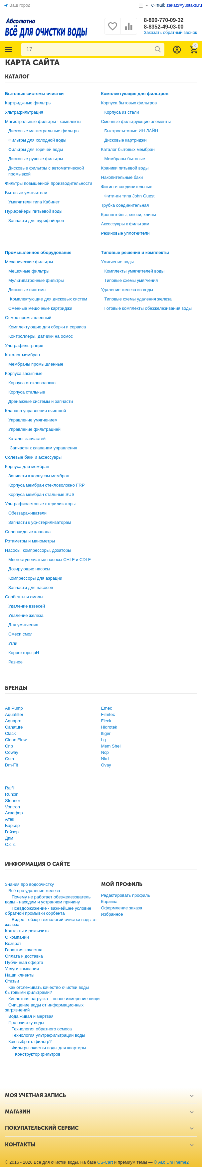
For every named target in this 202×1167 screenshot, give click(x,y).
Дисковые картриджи (125, 140)
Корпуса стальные (26, 392)
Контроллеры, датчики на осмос (40, 336)
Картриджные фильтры (28, 102)
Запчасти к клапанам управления (43, 447)
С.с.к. (10, 844)
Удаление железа (25, 615)
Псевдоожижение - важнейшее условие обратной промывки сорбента (48, 911)
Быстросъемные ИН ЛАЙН (131, 130)
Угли (12, 643)
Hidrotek (109, 727)
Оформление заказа (121, 907)
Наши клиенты (19, 975)
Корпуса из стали (121, 112)
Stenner (12, 800)
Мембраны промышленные (35, 364)
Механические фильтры (29, 261)
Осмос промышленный (28, 317)
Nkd (105, 758)
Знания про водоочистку (29, 884)
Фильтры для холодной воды (37, 140)
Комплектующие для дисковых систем (48, 298)
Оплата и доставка (24, 956)
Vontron (12, 806)
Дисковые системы (27, 289)
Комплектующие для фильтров (134, 93)
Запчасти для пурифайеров (36, 220)
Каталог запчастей (27, 438)
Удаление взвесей (26, 606)
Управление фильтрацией (34, 429)
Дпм (9, 838)
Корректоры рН (23, 652)
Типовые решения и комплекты (135, 252)
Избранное (112, 914)
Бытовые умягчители (26, 192)
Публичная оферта (24, 962)
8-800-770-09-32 (163, 20)
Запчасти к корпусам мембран (38, 475)
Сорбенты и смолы (24, 596)
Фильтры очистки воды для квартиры (49, 1047)
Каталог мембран (22, 354)
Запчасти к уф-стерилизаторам (39, 522)
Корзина (109, 901)
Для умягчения (23, 624)
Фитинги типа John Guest (129, 195)
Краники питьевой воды (125, 168)
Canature (14, 727)
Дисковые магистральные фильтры (44, 130)
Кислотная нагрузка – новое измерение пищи (54, 998)
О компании (17, 937)
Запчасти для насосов (30, 587)
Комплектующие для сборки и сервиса (47, 326)
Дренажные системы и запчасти (40, 401)
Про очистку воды (26, 1022)
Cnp (9, 746)
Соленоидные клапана (28, 531)
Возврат (13, 943)
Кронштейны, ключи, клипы (128, 214)
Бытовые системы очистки (34, 93)
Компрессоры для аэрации (35, 578)
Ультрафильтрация (24, 112)
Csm (9, 758)
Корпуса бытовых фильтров (129, 102)
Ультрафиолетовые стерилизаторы (40, 503)
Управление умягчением (33, 419)
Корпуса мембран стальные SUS (41, 494)
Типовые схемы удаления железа (138, 298)
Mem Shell (111, 746)
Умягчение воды (117, 261)
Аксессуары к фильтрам (125, 223)
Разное (15, 661)
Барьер (12, 825)
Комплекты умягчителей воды (134, 271)
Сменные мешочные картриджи (40, 308)
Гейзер (12, 831)
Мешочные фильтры (29, 271)
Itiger (106, 733)
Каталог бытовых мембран (128, 149)
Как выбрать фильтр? (30, 1041)
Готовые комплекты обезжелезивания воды (148, 308)
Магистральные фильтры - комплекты (43, 121)
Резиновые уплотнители (125, 233)
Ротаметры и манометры (30, 540)
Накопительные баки (122, 177)
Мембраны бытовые (124, 158)
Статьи (12, 981)
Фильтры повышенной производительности (48, 183)
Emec (106, 708)
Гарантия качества (24, 949)
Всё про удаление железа (34, 890)
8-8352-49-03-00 (163, 27)
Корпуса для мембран (27, 466)
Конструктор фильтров (38, 1054)
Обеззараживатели (27, 513)
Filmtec (108, 714)
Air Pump (14, 708)
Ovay (106, 764)
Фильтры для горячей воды (35, 149)
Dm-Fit (11, 764)
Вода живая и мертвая (31, 1016)
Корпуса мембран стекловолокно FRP (46, 485)
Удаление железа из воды (127, 289)
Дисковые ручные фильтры (35, 158)
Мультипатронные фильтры (36, 280)
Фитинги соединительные (126, 186)
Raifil (10, 787)
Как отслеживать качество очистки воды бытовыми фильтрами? (47, 990)
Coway (11, 752)
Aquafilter (14, 714)
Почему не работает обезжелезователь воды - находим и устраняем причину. (48, 899)
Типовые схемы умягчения (131, 280)
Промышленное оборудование (38, 252)
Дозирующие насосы (29, 568)
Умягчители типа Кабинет (34, 201)
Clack (10, 733)
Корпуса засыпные (24, 373)
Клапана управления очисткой (35, 410)
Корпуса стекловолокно (32, 382)
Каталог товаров (8, 49)
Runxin (12, 794)
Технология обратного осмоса (42, 1028)
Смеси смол (20, 634)
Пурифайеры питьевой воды (34, 211)
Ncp (105, 752)
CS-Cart (105, 1162)
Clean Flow (16, 739)
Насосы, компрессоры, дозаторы (38, 550)
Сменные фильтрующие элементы (136, 121)
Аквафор (14, 812)
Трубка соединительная (125, 205)
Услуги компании (22, 968)
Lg (103, 739)
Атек (9, 819)
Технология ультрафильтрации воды (48, 1035)
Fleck (106, 720)
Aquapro (13, 720)
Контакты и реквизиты (27, 930)
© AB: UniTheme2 (171, 1162)
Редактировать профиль (125, 895)
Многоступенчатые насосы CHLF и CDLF (49, 559)
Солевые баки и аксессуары (33, 457)
